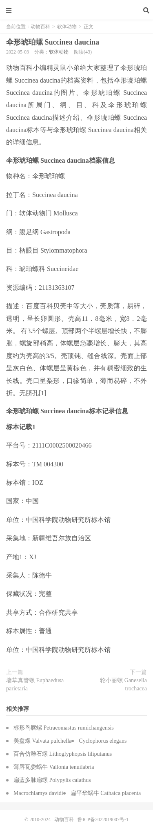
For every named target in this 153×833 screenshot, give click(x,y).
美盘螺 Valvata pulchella (42, 741)
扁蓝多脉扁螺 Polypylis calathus (52, 780)
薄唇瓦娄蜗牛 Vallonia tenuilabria (53, 767)
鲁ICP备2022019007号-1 (103, 819)
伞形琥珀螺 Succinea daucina (52, 42)
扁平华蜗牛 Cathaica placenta (106, 793)
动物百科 (76, 10)
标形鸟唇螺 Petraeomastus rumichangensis (63, 728)
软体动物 (67, 26)
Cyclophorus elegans (102, 741)
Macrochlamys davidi (38, 793)
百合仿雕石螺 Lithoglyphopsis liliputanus (62, 754)
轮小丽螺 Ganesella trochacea (123, 684)
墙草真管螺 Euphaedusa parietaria (35, 684)
